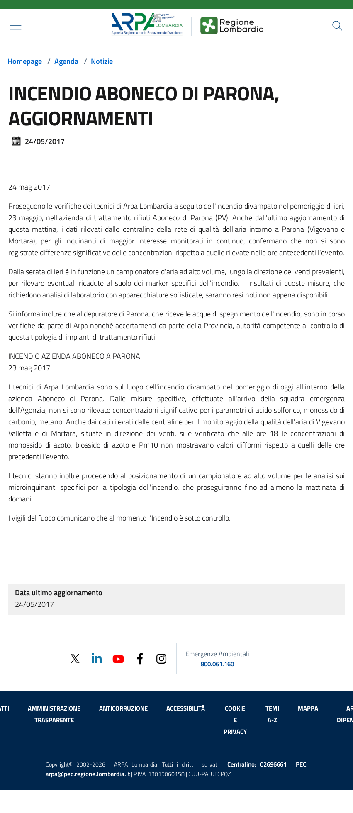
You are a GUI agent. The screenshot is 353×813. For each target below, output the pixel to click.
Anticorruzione (123, 708)
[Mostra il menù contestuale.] (15, 25)
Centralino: (257, 764)
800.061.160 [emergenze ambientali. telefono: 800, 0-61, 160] (217, 664)
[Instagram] (161, 658)
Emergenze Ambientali (217, 654)
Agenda (66, 61)
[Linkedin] (96, 658)
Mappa (308, 708)
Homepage (24, 61)
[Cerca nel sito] (337, 25)
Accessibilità (185, 708)
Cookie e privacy (235, 719)
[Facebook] (139, 658)
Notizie (102, 61)
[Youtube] (118, 658)
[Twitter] (75, 658)
